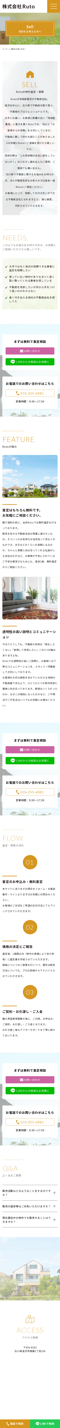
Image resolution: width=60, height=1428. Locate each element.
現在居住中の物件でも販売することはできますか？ (26, 1220)
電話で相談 (15, 1423)
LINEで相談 (45, 1423)
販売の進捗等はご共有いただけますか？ (26, 1206)
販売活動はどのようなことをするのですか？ (26, 1193)
